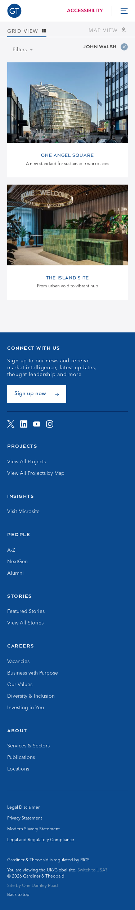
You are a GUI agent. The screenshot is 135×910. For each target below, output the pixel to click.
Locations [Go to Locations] (18, 769)
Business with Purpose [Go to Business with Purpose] (32, 673)
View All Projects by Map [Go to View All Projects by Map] (35, 473)
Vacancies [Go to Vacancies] (18, 661)
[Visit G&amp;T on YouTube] (36, 424)
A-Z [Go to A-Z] (11, 550)
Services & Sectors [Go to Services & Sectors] (28, 745)
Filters (20, 49)
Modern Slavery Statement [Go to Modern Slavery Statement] (33, 829)
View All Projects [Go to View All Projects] (26, 461)
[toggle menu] (124, 10)
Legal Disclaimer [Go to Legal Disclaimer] (23, 807)
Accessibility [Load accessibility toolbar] (85, 10)
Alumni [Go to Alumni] (15, 573)
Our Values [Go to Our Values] (19, 684)
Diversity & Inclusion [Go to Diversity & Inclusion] (31, 696)
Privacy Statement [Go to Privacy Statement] (24, 818)
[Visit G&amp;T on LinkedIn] (23, 424)
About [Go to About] (17, 730)
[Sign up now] (36, 394)
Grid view (26, 31)
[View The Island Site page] (67, 242)
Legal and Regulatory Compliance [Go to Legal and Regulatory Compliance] (40, 840)
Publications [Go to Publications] (21, 757)
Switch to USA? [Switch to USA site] (92, 870)
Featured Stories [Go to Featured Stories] (26, 611)
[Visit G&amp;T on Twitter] (10, 424)
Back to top (18, 895)
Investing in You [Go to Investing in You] (25, 707)
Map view (108, 30)
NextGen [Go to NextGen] (17, 561)
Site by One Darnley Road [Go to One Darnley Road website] (32, 886)
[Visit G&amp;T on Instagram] (49, 424)
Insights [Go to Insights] (20, 496)
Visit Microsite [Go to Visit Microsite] (23, 511)
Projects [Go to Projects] (22, 446)
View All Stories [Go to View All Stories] (25, 623)
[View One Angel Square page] (67, 119)
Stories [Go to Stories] (19, 596)
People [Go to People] (18, 534)
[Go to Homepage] (14, 11)
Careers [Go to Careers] (20, 645)
